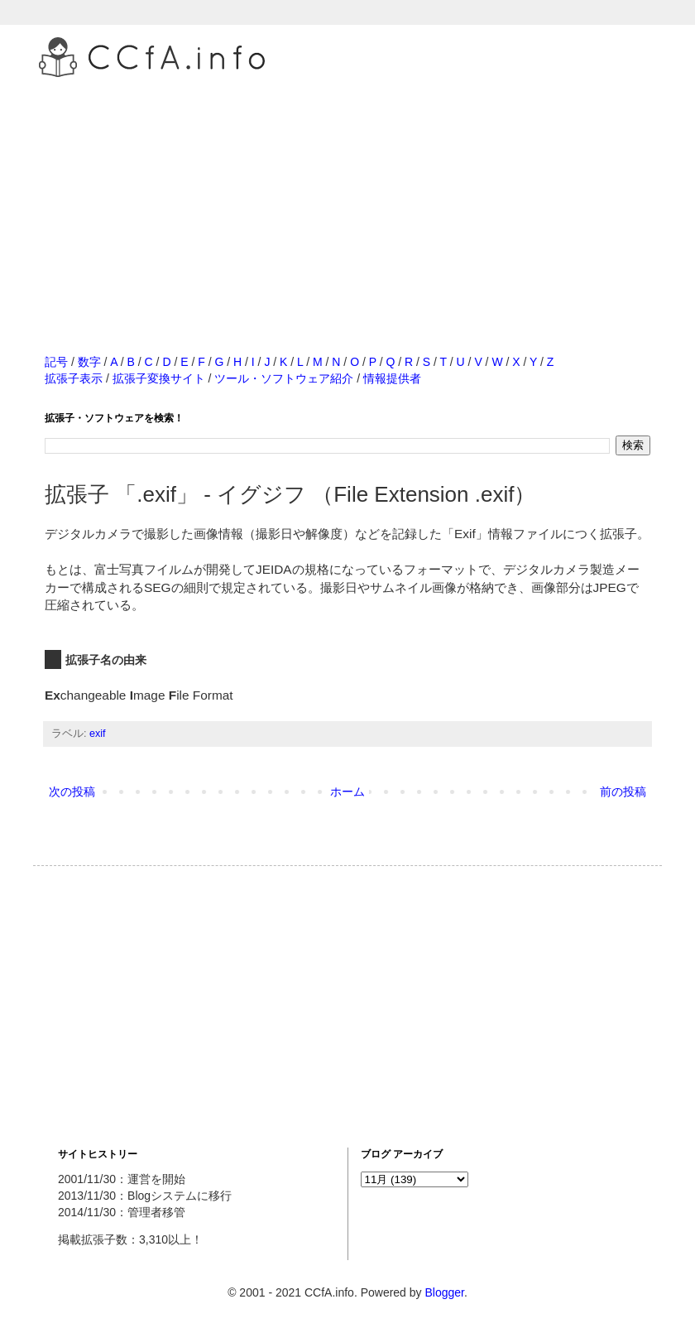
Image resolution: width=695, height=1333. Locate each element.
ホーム (347, 791)
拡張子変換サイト (159, 378)
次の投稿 (72, 791)
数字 (89, 361)
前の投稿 (623, 791)
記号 (56, 361)
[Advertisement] (347, 198)
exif (97, 733)
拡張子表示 (74, 378)
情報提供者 (392, 378)
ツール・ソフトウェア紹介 (283, 378)
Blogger (443, 1292)
